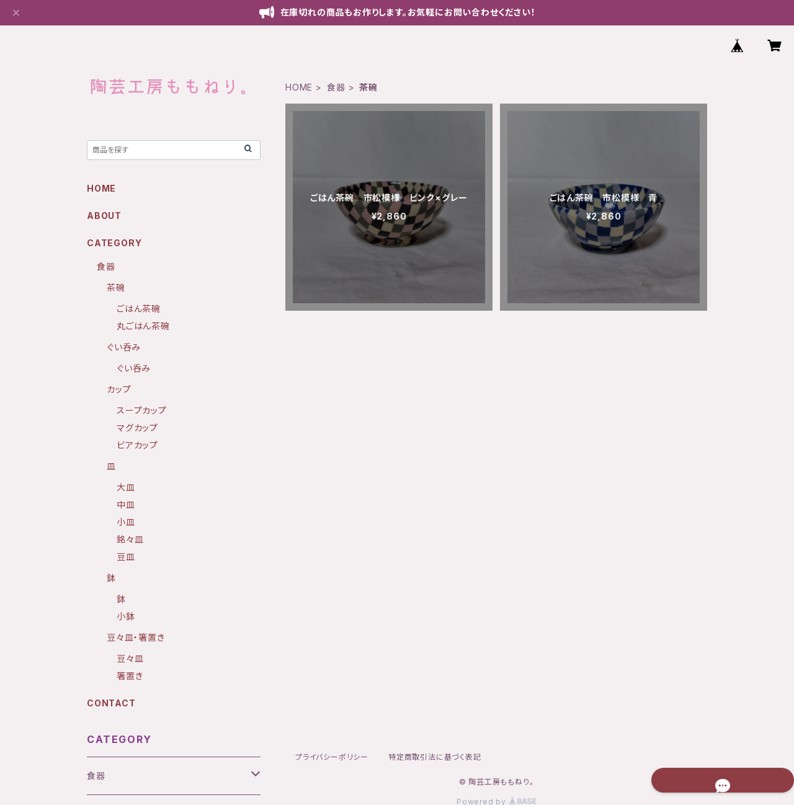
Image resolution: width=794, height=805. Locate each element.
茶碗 (116, 287)
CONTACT (111, 703)
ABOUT (104, 215)
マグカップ (137, 427)
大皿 (126, 487)
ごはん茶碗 (139, 308)
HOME (299, 87)
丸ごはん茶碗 (143, 326)
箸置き (130, 675)
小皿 (126, 522)
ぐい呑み (124, 347)
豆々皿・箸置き (136, 637)
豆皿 (126, 556)
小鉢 (126, 616)
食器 (336, 87)
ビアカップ (137, 445)
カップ (119, 389)
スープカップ (142, 410)
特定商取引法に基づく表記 (434, 757)
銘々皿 (130, 539)
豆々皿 (130, 658)
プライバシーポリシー (331, 757)
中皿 (126, 504)
